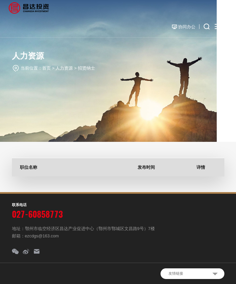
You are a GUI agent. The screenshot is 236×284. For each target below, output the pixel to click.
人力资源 (64, 68)
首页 (46, 68)
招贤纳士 (86, 68)
